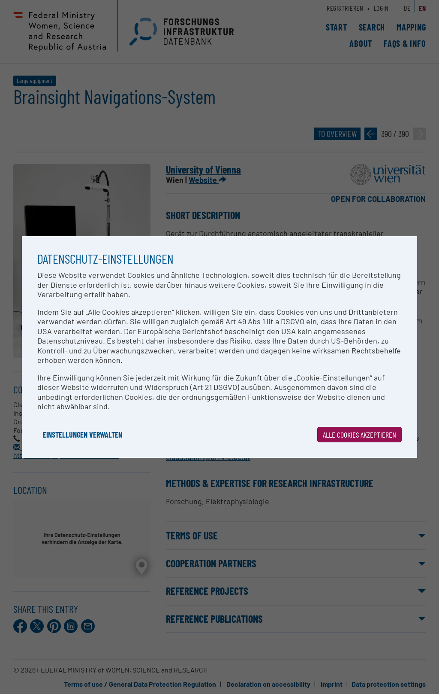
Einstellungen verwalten (82, 434)
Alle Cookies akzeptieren (359, 434)
